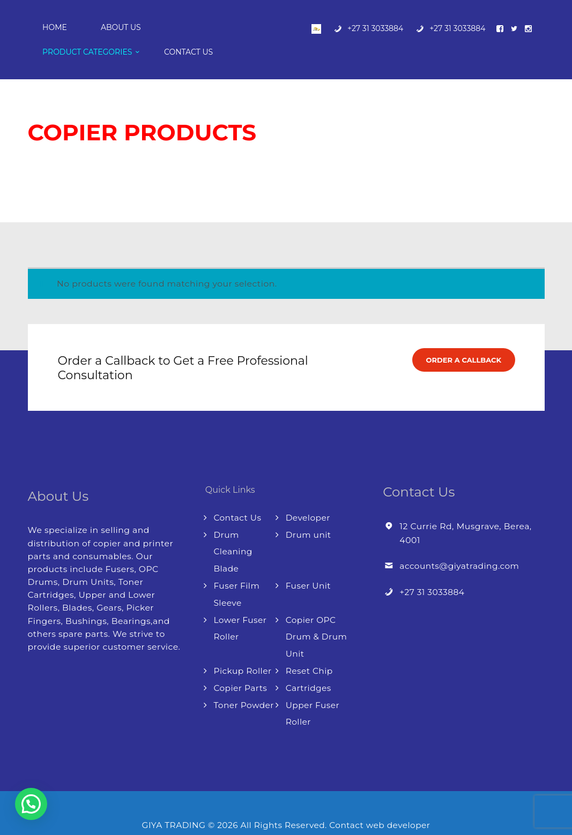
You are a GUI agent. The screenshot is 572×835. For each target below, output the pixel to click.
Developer (308, 496)
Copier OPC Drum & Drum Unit (317, 613)
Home (39, 143)
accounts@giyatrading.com (460, 544)
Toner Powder (243, 680)
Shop (80, 143)
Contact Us (237, 496)
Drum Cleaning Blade (233, 529)
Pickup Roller (242, 646)
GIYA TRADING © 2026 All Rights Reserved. (234, 799)
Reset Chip (310, 646)
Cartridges (309, 663)
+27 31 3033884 (432, 570)
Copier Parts (240, 663)
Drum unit (309, 513)
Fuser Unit (309, 563)
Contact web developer (381, 799)
